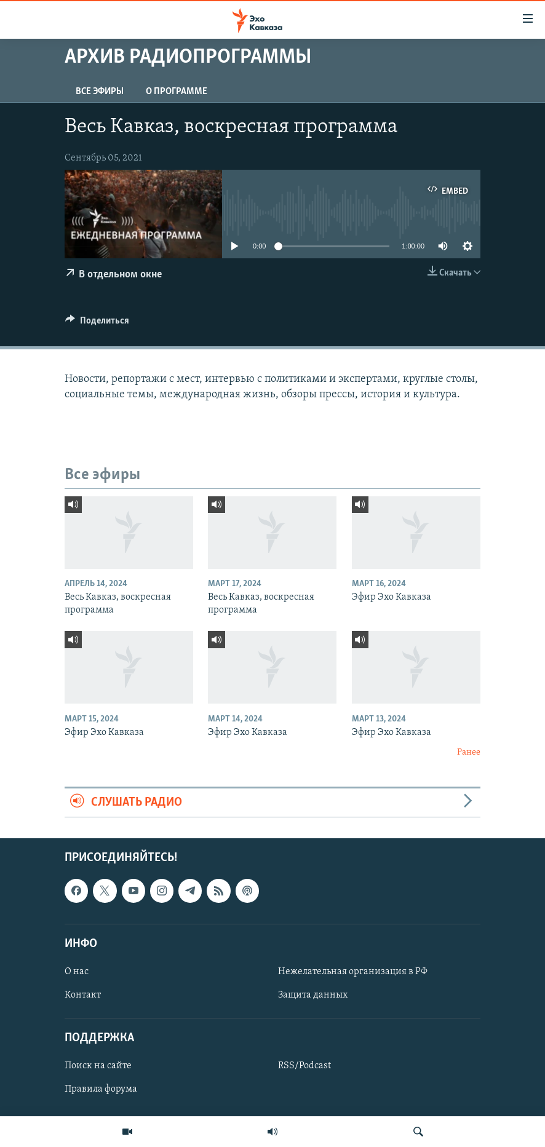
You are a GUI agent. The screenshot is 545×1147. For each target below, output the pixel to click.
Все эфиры (100, 92)
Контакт (83, 995)
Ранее (468, 752)
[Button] (97, 323)
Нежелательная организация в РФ (353, 972)
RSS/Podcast (304, 1066)
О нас (77, 972)
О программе (176, 92)
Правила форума (101, 1090)
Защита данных (313, 995)
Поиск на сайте (98, 1066)
